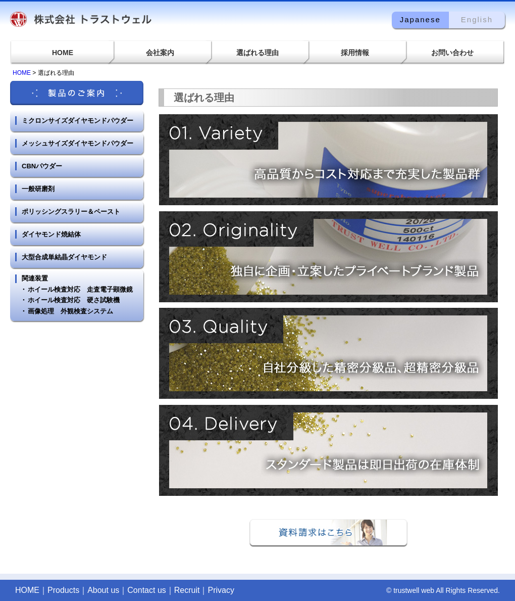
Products (63, 590)
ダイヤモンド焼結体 (51, 234)
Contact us (146, 590)
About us (103, 590)
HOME (62, 53)
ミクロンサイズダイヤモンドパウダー (77, 120)
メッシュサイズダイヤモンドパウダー (77, 143)
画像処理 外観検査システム (70, 311)
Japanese (420, 19)
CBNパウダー (42, 166)
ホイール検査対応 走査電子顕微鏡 (80, 289)
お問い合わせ (452, 53)
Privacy (221, 590)
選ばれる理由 (257, 53)
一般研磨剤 (38, 189)
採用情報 (355, 53)
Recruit (187, 590)
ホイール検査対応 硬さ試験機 (74, 300)
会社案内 (160, 53)
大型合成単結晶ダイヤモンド (64, 257)
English (477, 19)
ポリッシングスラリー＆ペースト (71, 211)
